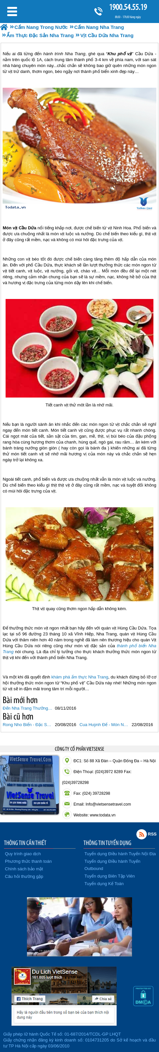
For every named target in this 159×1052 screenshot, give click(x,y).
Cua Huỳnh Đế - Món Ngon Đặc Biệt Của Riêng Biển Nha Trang (105, 724)
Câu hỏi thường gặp (24, 876)
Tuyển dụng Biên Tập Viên (109, 876)
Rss (141, 834)
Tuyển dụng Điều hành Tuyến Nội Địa (120, 853)
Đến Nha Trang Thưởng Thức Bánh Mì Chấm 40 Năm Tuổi (28, 708)
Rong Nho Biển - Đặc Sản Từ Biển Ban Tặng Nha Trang (28, 724)
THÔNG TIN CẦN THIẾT (25, 843)
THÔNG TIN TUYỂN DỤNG (107, 843)
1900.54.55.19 (127, 7)
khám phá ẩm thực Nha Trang (79, 677)
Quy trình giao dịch (23, 853)
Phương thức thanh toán (28, 861)
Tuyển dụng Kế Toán (104, 883)
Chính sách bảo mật (24, 868)
